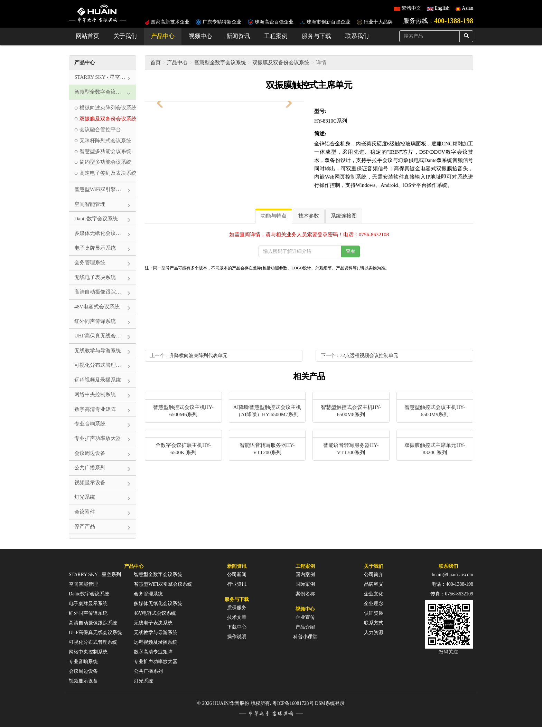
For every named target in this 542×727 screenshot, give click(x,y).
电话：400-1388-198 (452, 584)
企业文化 (373, 593)
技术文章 (236, 617)
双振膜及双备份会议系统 (280, 62)
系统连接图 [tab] (344, 216)
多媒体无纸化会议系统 (158, 603)
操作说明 (236, 636)
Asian (467, 8)
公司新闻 (236, 574)
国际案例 (305, 584)
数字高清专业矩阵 (153, 651)
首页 (155, 62)
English (442, 8)
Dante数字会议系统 (89, 593)
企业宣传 (305, 617)
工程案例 (276, 36)
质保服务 (236, 607)
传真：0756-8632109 (451, 593)
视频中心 (200, 36)
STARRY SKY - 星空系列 (95, 574)
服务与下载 (316, 36)
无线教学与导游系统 (155, 632)
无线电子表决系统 (153, 622)
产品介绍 (305, 627)
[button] (158, 101)
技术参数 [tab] (308, 216)
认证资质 (373, 613)
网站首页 (87, 36)
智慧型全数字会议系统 (220, 62)
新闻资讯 (238, 36)
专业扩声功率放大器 (155, 661)
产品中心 (163, 36)
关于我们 (125, 36)
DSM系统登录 (330, 703)
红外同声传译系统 (88, 613)
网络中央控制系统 (88, 651)
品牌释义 (373, 584)
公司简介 (373, 574)
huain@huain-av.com (452, 574)
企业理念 (373, 603)
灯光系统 (143, 680)
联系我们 (357, 36)
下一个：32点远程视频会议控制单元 (359, 355)
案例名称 (305, 593)
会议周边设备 (83, 671)
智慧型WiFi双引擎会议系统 (163, 584)
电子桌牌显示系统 (88, 603)
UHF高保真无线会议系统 (95, 632)
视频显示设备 (83, 680)
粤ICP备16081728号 (293, 703)
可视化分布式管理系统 (93, 642)
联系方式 (373, 622)
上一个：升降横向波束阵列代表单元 (188, 355)
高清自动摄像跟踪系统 (93, 622)
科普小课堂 (305, 636)
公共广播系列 (148, 671)
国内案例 (305, 574)
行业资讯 (236, 584)
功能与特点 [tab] (274, 216)
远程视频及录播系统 (155, 642)
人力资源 (373, 632)
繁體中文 (411, 8)
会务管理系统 (148, 593)
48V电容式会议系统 (155, 613)
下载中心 (236, 627)
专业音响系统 (83, 661)
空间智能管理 (83, 584)
